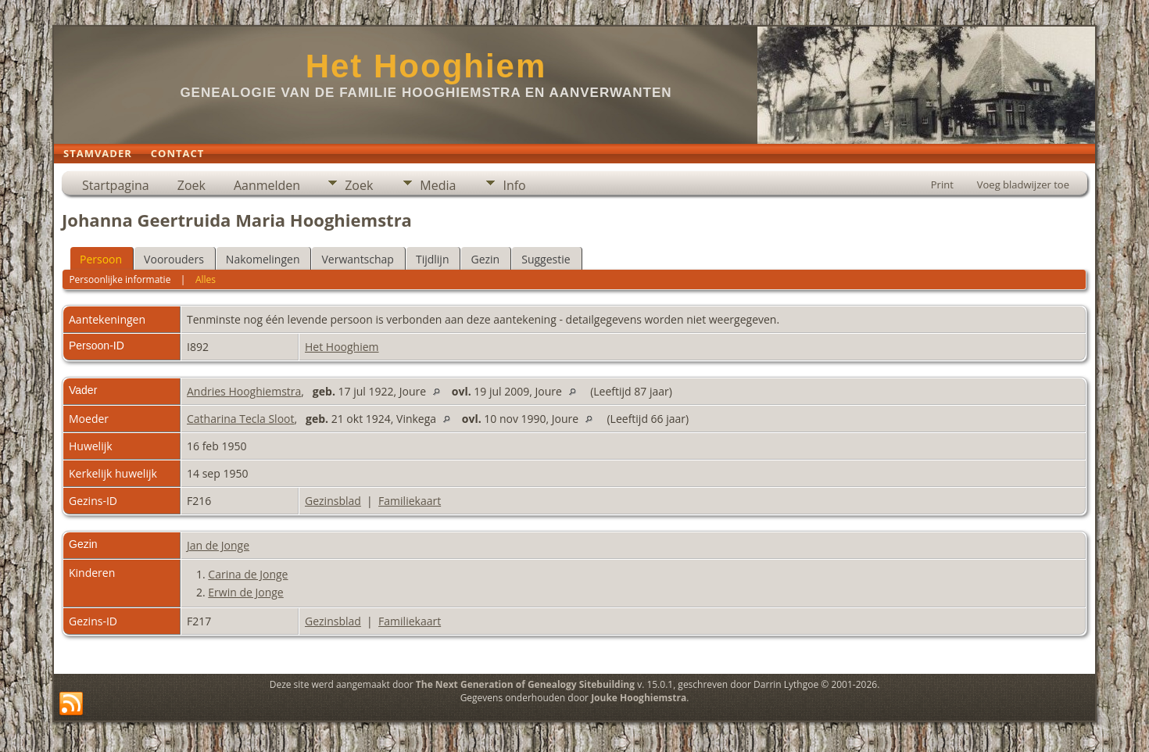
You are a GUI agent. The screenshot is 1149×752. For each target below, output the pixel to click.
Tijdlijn (432, 259)
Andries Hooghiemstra (244, 391)
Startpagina (115, 185)
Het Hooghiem (426, 66)
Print (942, 184)
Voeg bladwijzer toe (1023, 184)
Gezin (485, 259)
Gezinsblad (333, 500)
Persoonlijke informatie (119, 279)
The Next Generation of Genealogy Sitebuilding (525, 684)
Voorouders (174, 259)
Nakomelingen (263, 259)
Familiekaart (409, 500)
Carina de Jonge (248, 574)
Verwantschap (357, 259)
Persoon (101, 259)
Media (438, 185)
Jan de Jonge (218, 545)
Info (514, 185)
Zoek (191, 185)
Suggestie (545, 259)
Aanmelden (267, 185)
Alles (205, 279)
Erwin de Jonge (245, 592)
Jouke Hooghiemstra (638, 697)
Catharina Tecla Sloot (240, 418)
